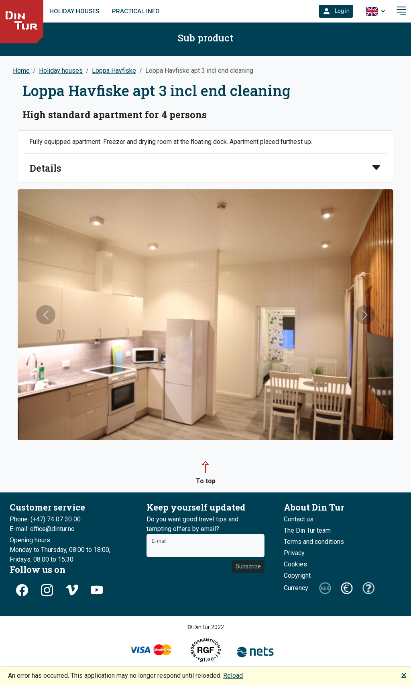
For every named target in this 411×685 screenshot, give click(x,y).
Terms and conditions (314, 542)
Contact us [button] (298, 519)
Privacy (294, 553)
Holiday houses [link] (74, 11)
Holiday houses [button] (61, 70)
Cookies (295, 564)
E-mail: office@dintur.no (42, 529)
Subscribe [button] (248, 566)
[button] (336, 11)
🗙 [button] (403, 675)
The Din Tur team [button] (307, 530)
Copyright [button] (297, 575)
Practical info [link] (136, 11)
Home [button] (21, 70)
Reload (233, 675)
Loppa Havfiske (114, 70)
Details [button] (45, 168)
